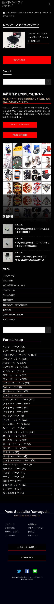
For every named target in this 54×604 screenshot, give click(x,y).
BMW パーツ (10, 351)
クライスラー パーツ (13, 383)
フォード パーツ (12, 379)
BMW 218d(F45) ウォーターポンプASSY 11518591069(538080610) (30, 258)
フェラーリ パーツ (13, 407)
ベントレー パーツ (13, 456)
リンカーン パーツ (13, 391)
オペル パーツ (11, 371)
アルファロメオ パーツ (15, 399)
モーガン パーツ (12, 468)
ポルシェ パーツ (11, 363)
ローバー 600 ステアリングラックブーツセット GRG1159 (38, 37)
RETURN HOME (19, 60)
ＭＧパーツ (8, 452)
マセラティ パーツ (13, 411)
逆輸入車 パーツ (12, 485)
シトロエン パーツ (13, 424)
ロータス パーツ (12, 440)
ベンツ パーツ (11, 346)
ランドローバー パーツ (15, 432)
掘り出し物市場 (11, 493)
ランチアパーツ (11, 416)
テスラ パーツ (11, 395)
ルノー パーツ (11, 428)
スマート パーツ (12, 375)
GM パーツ (9, 387)
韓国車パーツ (10, 481)
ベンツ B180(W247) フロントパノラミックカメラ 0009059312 (32, 244)
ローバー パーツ (12, 436)
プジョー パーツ (12, 420)
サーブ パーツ (11, 476)
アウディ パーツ (12, 359)
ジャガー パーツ (12, 448)
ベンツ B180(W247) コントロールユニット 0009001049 (32, 230)
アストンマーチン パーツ (17, 460)
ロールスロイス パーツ (15, 464)
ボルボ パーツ (11, 472)
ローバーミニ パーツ (14, 444)
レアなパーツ (10, 489)
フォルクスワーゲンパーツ (17, 355)
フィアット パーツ (13, 403)
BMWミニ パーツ (12, 367)
